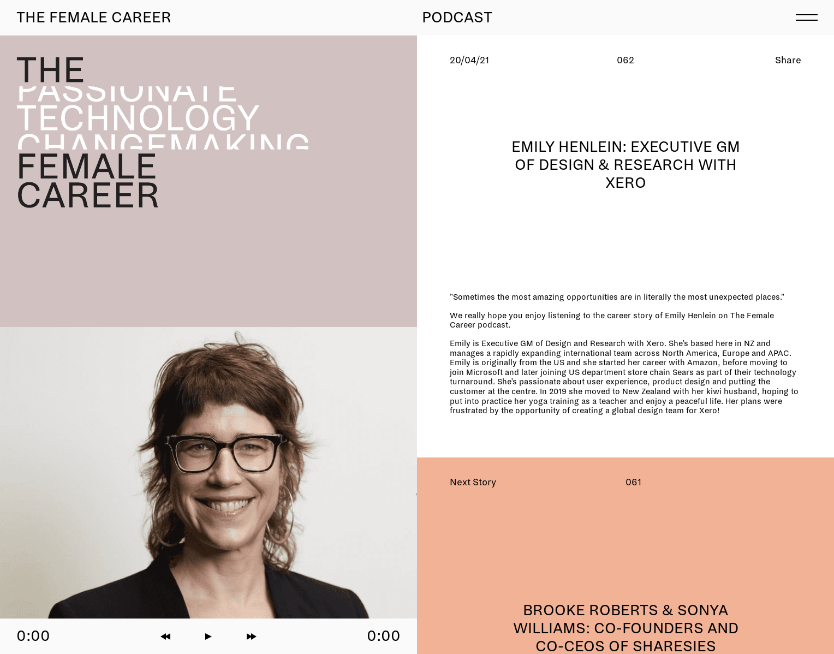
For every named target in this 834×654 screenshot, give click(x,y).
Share (788, 60)
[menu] (807, 16)
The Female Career (93, 17)
